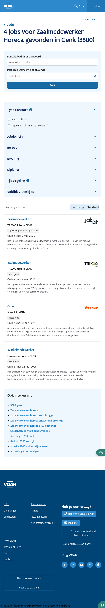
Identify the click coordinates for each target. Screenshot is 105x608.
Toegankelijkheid (22, 606)
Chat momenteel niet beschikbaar (83, 533)
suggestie (75, 544)
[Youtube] (81, 565)
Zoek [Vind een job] (52, 85)
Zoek (81, 6)
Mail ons (73, 523)
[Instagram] (90, 565)
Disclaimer (6, 606)
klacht (88, 544)
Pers (6, 553)
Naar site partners (29, 587)
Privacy (36, 606)
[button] (100, 452)
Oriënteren (10, 516)
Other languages (60, 606)
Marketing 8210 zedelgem (24, 451)
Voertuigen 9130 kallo (22, 436)
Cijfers (34, 510)
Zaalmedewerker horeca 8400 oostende (33, 425)
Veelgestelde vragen (42, 523)
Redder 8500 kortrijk (22, 441)
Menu (98, 6)
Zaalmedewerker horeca (24, 410)
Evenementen (38, 504)
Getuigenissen (39, 516)
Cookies (46, 606)
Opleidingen (10, 510)
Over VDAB (10, 541)
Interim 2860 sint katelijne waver (29, 446)
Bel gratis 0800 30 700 (81, 514)
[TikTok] (98, 565)
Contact (8, 559)
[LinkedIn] (73, 565)
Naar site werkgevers (29, 578)
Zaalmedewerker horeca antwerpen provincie (36, 420)
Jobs (9, 24)
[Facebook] (65, 565)
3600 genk (16, 405)
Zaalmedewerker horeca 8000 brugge (31, 415)
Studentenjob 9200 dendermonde (30, 430)
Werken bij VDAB (13, 547)
